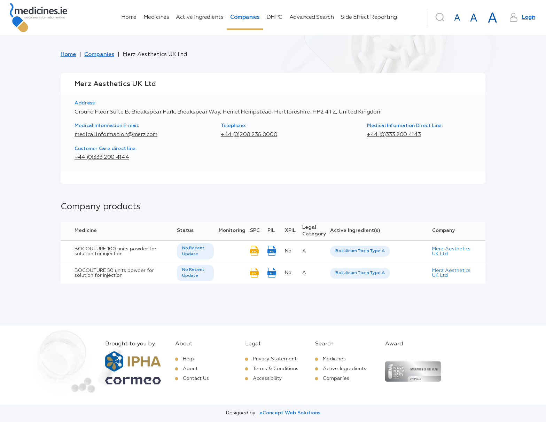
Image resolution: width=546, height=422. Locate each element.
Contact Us (196, 378)
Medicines (156, 17)
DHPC (274, 17)
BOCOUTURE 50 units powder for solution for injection (114, 273)
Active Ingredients (199, 17)
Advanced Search (311, 17)
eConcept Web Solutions (289, 413)
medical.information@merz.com (116, 135)
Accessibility (267, 378)
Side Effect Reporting (369, 17)
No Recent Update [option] (193, 251)
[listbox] (195, 251)
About (190, 368)
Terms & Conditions (275, 368)
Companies (244, 17)
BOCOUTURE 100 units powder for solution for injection (115, 251)
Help (188, 359)
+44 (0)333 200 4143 (394, 135)
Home (128, 17)
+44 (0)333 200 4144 (102, 157)
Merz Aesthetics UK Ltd (451, 251)
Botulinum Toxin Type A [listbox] (360, 251)
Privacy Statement (275, 359)
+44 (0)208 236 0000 (249, 135)
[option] (360, 251)
